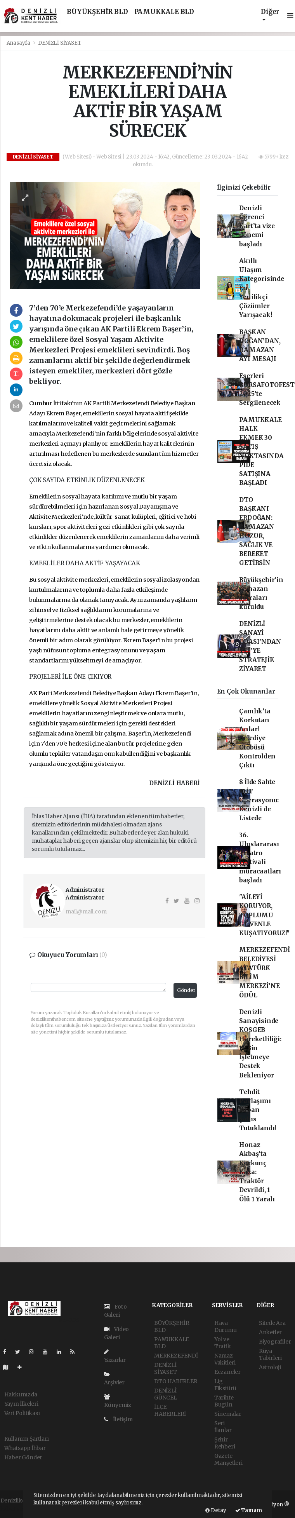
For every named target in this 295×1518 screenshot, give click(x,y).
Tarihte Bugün (224, 1401)
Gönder (186, 990)
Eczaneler (227, 1371)
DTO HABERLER (176, 1381)
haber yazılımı (19, 1508)
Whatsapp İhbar (25, 1448)
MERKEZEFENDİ (176, 1355)
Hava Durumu (225, 1326)
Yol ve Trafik (222, 1343)
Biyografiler (275, 1341)
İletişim (118, 1419)
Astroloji (270, 1367)
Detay (215, 1510)
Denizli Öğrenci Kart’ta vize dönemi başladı (257, 226)
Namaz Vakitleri (225, 1359)
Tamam (248, 1510)
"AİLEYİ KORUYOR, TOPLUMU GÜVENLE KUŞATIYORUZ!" (264, 915)
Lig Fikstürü (225, 1385)
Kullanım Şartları (26, 1438)
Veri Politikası (22, 1413)
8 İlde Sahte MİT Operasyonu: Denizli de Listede (259, 800)
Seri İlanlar (223, 1427)
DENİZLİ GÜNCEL (165, 1394)
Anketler (270, 1332)
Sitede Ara (272, 1322)
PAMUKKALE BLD (164, 12)
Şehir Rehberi (224, 1443)
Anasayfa (19, 43)
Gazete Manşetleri (228, 1459)
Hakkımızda (20, 1394)
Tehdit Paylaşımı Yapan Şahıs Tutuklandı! (257, 1110)
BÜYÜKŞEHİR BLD (97, 12)
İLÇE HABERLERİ (170, 1410)
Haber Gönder (23, 1457)
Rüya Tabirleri (270, 1354)
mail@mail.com (86, 911)
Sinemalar (227, 1413)
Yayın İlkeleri (21, 1403)
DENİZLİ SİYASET (59, 43)
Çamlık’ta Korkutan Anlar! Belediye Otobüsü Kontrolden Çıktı (257, 738)
